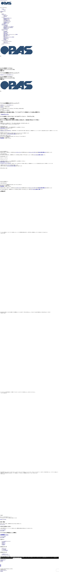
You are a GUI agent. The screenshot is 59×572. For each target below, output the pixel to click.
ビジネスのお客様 (3, 536)
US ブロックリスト (18, 152)
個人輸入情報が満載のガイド (42, 152)
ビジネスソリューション (7, 21)
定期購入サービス (6, 28)
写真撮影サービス (6, 23)
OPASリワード (6, 42)
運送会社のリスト (6, 38)
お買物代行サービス (7, 19)
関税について (6, 36)
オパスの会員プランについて (6, 541)
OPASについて (4, 14)
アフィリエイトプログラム (7, 41)
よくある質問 (4, 549)
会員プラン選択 (6, 32)
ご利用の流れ (6, 25)
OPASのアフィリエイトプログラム (5, 130)
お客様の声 (5, 16)
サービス (3, 17)
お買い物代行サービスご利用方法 (8, 26)
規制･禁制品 (5, 33)
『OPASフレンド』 (4, 114)
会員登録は (4, 534)
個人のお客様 (2, 537)
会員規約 (5, 39)
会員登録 (1, 11)
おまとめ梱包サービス (7, 20)
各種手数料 (5, 31)
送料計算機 (2, 186)
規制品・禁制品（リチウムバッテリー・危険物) (11, 34)
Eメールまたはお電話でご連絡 (38, 154)
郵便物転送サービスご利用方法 (8, 27)
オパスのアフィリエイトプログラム (5, 163)
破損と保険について (7, 35)
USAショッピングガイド (32, 152)
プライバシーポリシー (3, 570)
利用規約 (1, 571)
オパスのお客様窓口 (5, 29)
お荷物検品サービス (7, 22)
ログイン (4, 11)
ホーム (3, 13)
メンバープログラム (5, 40)
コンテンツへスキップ (3, 0)
